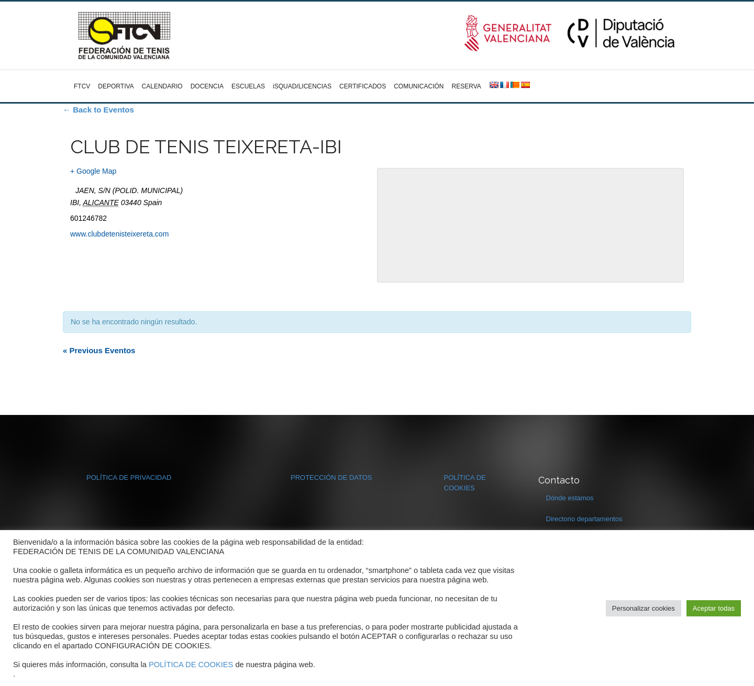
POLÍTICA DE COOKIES (191, 664)
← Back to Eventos (98, 109)
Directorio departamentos (584, 519)
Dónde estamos (570, 498)
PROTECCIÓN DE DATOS (331, 477)
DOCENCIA (207, 86)
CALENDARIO (162, 86)
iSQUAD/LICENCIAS (302, 86)
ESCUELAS (248, 86)
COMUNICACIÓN (418, 86)
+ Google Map (93, 171)
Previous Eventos (99, 350)
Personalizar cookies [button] (643, 608)
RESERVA (466, 86)
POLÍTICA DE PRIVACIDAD (128, 477)
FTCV (82, 86)
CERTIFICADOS (362, 86)
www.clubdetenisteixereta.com (119, 234)
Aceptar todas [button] (714, 608)
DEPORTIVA (116, 86)
